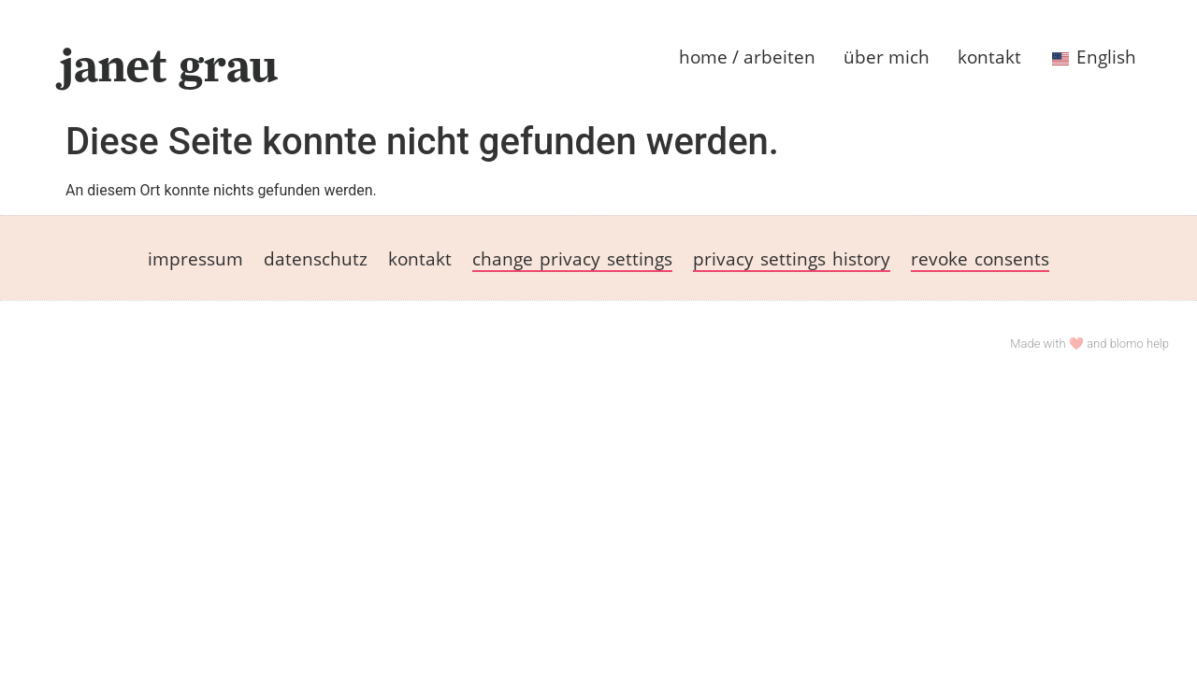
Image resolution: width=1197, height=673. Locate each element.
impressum (195, 258)
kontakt (989, 56)
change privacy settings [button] (572, 258)
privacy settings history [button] (791, 258)
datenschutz (316, 258)
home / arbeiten (747, 56)
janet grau (169, 65)
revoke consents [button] (980, 258)
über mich (887, 56)
